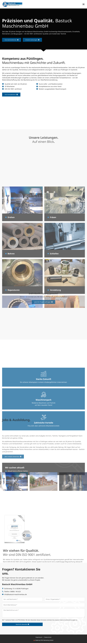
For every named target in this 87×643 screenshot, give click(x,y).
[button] (83, 4)
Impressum (39, 637)
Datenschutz (47, 637)
